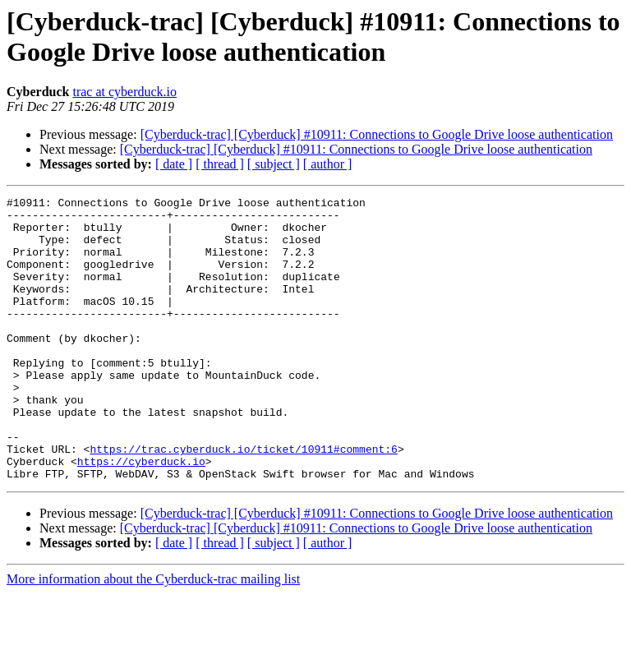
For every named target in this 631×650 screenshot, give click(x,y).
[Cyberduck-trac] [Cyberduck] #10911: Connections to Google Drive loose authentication (376, 134)
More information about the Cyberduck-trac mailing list (153, 636)
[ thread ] (220, 164)
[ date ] (173, 164)
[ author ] (327, 164)
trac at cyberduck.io (124, 92)
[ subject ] (273, 164)
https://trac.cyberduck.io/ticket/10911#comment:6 (243, 500)
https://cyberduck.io (141, 515)
